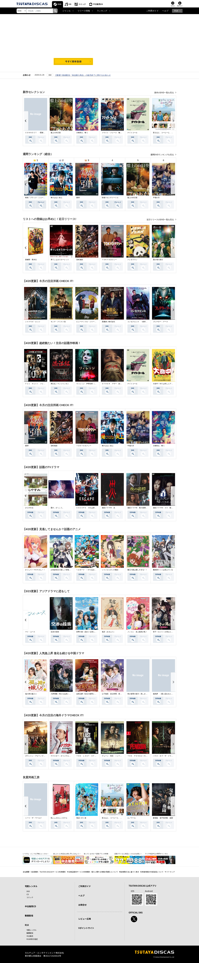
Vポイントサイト (86, 928)
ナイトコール (132, 133)
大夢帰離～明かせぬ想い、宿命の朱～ (65, 694)
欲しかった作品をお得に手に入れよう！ (67, 854)
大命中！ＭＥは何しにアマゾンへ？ (166, 384)
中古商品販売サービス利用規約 (78, 872)
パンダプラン (132, 260)
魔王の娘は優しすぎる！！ (137, 570)
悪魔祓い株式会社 (108, 322)
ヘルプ (165, 11)
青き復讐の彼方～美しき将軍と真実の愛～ (143, 694)
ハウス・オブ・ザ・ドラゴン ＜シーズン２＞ (170, 756)
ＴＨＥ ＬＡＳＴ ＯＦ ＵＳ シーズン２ (92, 756)
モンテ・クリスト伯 (58, 322)
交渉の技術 (55, 632)
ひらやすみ (29, 508)
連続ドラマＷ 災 (108, 508)
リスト (173, 6)
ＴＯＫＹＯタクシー (109, 260)
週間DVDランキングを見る (162, 154)
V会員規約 (34, 872)
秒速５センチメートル (110, 198)
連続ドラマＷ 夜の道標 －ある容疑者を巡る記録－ (147, 508)
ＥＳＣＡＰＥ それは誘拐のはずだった (91, 508)
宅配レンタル (31, 930)
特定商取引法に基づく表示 (129, 872)
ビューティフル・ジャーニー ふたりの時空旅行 (94, 322)
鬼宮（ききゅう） (108, 632)
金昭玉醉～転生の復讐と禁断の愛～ (89, 694)
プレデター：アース (160, 322)
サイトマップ (170, 872)
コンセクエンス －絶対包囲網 (139, 322)
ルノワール (131, 818)
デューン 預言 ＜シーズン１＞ (114, 756)
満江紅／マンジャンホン (60, 384)
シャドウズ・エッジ (32, 322)
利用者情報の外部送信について (151, 872)
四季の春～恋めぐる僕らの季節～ (88, 632)
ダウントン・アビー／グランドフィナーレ (41, 756)
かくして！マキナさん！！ (35, 570)
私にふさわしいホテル (59, 818)
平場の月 (156, 198)
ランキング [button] (102, 11)
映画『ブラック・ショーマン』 (36, 198)
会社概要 (26, 872)
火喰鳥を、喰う (82, 133)
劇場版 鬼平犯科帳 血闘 (163, 818)
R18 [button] (176, 11)
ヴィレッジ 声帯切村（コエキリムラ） (91, 384)
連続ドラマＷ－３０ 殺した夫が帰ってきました (171, 508)
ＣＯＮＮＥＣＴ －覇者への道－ (37, 133)
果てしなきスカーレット (60, 260)
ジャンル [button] (66, 11)
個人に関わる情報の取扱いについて (104, 872)
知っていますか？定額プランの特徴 (96, 854)
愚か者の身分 (158, 260)
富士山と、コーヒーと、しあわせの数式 (168, 133)
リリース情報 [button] (84, 11)
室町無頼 (79, 260)
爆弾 (78, 198)
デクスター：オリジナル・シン (62, 756)
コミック (82, 4)
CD (70, 4)
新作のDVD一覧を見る (164, 92)
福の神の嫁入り (31, 694)
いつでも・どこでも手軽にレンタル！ (36, 854)
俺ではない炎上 (56, 198)
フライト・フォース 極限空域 (113, 133)
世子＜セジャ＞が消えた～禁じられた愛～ (168, 632)
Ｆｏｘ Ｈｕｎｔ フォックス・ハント (40, 384)
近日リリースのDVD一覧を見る (160, 219)
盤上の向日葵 (56, 133)
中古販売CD (98, 4)
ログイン (180, 6)
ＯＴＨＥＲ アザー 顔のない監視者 (116, 384)
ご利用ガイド (152, 11)
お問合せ (82, 904)
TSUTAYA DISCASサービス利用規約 (53, 872)
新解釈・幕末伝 (31, 260)
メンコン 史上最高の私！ (137, 632)
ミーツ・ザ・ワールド (33, 818)
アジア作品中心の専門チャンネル (156, 854)
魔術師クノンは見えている (163, 570)
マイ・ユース (30, 632)
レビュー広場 (84, 918)
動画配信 (29, 915)
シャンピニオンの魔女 (110, 570)
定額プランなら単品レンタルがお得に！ (128, 854)
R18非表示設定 (32, 939)
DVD (59, 4)
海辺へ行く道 (81, 818)
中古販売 (30, 936)
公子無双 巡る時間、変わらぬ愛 (114, 694)
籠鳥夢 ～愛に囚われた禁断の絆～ (166, 694)
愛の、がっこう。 (57, 508)
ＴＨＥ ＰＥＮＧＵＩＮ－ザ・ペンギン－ (143, 756)
